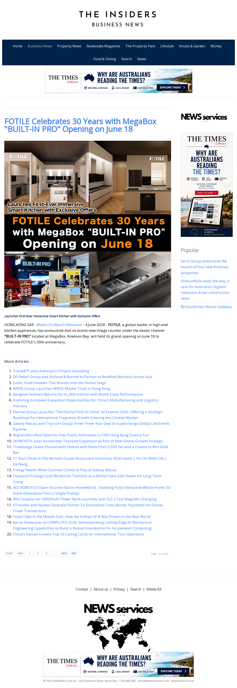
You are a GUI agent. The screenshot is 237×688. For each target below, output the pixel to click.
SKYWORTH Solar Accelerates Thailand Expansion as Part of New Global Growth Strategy (88, 440)
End (74, 553)
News (141, 59)
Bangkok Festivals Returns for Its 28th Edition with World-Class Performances (78, 394)
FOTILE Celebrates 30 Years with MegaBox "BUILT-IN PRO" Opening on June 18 (80, 125)
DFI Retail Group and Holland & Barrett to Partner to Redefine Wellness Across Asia (82, 376)
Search (126, 59)
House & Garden (192, 46)
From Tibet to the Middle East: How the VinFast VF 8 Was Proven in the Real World (82, 516)
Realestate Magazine (103, 46)
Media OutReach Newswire (59, 324)
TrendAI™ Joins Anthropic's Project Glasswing (51, 370)
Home (17, 46)
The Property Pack (140, 46)
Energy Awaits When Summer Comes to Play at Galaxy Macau (65, 469)
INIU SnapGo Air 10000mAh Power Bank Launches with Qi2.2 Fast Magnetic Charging (85, 499)
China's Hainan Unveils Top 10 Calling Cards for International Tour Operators (78, 534)
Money (216, 46)
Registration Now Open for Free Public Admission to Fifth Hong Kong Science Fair (81, 434)
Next (64, 553)
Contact (82, 589)
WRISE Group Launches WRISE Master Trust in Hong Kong (61, 388)
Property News (69, 46)
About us (101, 589)
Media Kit (153, 589)
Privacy (119, 589)
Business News (40, 46)
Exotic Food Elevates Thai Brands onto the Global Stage (59, 382)
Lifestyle (167, 46)
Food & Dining (104, 59)
